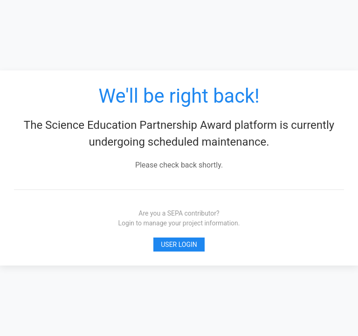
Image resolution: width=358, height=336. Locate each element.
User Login (179, 244)
